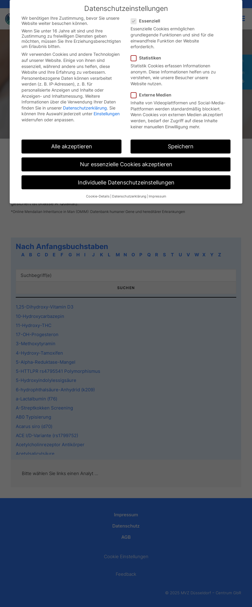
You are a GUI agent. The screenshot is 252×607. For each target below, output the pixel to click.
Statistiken (148, 57)
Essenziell (147, 20)
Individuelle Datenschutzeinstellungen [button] (126, 182)
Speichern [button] (181, 146)
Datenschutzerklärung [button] (129, 196)
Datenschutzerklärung (85, 107)
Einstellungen (107, 113)
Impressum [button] (157, 196)
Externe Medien (153, 94)
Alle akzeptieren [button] (71, 146)
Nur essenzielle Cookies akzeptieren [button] (126, 164)
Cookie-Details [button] (98, 196)
